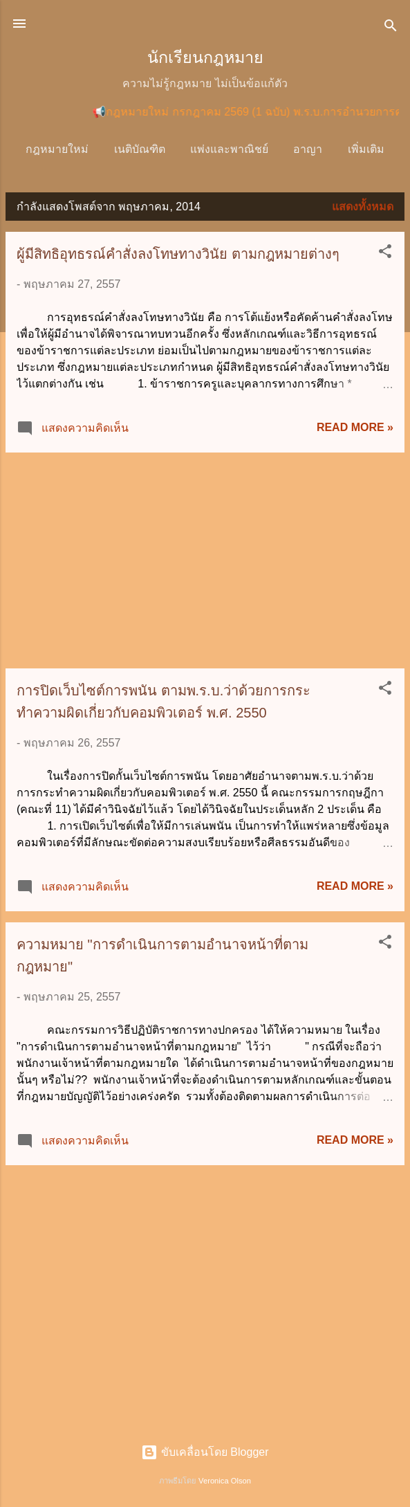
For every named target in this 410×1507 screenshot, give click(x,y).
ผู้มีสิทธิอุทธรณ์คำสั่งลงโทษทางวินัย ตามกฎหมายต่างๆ (178, 256)
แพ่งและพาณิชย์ (233, 149)
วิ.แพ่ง (365, 149)
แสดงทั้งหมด (362, 209)
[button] (385, 256)
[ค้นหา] (390, 28)
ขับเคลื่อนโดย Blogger (204, 1453)
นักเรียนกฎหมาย (205, 57)
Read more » (355, 430)
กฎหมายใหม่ (60, 149)
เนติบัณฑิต (143, 149)
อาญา (311, 149)
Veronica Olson (224, 1481)
